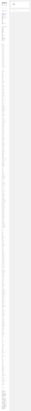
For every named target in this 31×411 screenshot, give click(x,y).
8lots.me (2, 79)
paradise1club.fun (3, 226)
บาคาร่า (2, 33)
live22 (2, 181)
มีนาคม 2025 (3, 54)
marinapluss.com (3, 196)
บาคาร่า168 (3, 343)
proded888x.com (3, 245)
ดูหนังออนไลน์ (3, 16)
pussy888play (3, 252)
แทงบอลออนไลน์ (3, 383)
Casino (2, 116)
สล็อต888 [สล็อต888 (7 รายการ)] (5, 406)
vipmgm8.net (3, 320)
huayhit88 (3, 159)
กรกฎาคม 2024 (3, 61)
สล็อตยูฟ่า (2, 366)
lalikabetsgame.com (3, 178)
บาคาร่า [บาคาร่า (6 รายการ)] (5, 403)
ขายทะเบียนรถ (3, 334)
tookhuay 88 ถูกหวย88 (4, 301)
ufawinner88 (3, 315)
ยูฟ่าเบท (2, 354)
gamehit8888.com (3, 144)
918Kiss (2, 80)
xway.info (3, 327)
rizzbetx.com (3, 255)
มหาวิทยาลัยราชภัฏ (3, 352)
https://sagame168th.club (4, 15)
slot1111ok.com (3, 279)
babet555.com (3, 96)
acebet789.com (3, 85)
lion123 (2, 179)
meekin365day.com (3, 199)
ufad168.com (3, 310)
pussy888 (2, 17)
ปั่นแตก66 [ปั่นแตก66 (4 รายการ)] (3, 405)
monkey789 (3, 208)
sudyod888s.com (3, 292)
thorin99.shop (3, 297)
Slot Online (3, 278)
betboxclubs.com (3, 103)
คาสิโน (2, 335)
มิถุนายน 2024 (3, 62)
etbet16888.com (3, 131)
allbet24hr (3, 89)
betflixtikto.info (3, 105)
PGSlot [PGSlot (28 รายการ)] (3, 399)
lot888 (2, 186)
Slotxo (2, 282)
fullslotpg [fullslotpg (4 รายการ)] (3, 394)
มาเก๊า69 (2, 353)
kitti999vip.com (3, 177)
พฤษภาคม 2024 (3, 63)
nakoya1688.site (3, 218)
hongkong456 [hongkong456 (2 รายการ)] (5, 395)
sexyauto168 (3, 269)
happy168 (3, 152)
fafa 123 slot (3, 135)
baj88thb (2, 98)
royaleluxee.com (3, 261)
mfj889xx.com (3, 205)
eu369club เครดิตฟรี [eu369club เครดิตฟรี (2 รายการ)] (3, 393)
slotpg (2, 34)
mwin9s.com (3, 214)
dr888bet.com (3, 125)
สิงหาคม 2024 (3, 60)
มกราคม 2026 (3, 45)
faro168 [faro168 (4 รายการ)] (6, 393)
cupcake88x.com (3, 122)
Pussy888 (2, 251)
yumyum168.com (3, 329)
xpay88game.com (3, 326)
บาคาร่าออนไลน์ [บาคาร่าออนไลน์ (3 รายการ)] (5, 404)
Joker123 (2, 171)
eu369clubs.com (3, 133)
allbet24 (2, 36)
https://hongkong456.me (4, 23)
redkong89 (3, 253)
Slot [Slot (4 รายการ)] (4, 400)
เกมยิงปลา (2, 373)
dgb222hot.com (3, 123)
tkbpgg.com (3, 299)
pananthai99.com (3, 225)
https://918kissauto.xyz (4, 14)
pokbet (2, 241)
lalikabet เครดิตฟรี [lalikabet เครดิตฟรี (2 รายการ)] (3, 396)
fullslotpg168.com (3, 141)
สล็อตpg (2, 363)
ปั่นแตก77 (2, 347)
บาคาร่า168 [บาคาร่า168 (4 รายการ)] (3, 404)
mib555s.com (3, 206)
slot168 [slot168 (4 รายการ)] (2, 401)
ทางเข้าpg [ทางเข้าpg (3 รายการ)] (3, 403)
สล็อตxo (2, 364)
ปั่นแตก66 (2, 346)
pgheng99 (2, 232)
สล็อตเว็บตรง (3, 29)
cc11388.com (3, 117)
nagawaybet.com (3, 216)
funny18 (2, 142)
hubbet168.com (3, 160)
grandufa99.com (3, 150)
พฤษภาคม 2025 (3, 52)
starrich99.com (3, 289)
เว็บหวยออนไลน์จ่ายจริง (4, 380)
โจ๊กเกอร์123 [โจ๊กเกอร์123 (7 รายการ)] (3, 408)
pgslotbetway (3, 39)
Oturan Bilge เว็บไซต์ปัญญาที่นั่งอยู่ (4, 3)
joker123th (3, 172)
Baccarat (2, 97)
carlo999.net (3, 113)
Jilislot (2, 168)
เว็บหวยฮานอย (3, 381)
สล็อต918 (2, 361)
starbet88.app (3, 288)
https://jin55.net (3, 28)
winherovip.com (3, 325)
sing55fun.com (3, 273)
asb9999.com (3, 94)
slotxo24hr (3, 283)
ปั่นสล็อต (2, 345)
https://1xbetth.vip (3, 35)
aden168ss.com (3, 86)
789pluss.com (3, 76)
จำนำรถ (2, 338)
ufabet (2, 308)
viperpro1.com (3, 319)
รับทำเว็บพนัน (3, 356)
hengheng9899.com (3, 153)
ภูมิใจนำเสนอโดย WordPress (15, 10)
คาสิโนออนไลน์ (3, 336)
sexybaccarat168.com (4, 270)
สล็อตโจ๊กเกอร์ (3, 371)
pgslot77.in (3, 234)
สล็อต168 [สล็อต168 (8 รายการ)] (3, 406)
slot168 (2, 280)
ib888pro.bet (3, 162)
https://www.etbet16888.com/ (4, 158)
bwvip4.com (3, 112)
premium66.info (3, 244)
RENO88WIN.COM (3, 254)
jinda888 (2, 170)
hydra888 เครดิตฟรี (3, 161)
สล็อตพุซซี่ (2, 365)
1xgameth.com (3, 75)
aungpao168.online (3, 95)
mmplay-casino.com (3, 207)
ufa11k (2, 307)
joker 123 (2, 37)
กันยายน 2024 (3, 59)
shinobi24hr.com (3, 272)
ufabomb (2, 309)
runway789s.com (3, 263)
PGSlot (2, 233)
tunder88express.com (4, 306)
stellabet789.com (3, 290)
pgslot (2, 32)
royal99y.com (3, 260)
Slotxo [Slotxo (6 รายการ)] (4, 401)
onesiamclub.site (3, 223)
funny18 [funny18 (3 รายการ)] (5, 394)
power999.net (3, 242)
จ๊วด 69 (2, 337)
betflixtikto (3, 104)
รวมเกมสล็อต (3, 355)
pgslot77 (2, 19)
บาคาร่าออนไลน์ (3, 344)
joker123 (2, 27)
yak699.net (3, 328)
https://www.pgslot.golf (4, 18)
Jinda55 (2, 169)
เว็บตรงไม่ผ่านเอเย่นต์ (3, 375)
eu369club (3, 132)
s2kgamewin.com (3, 264)
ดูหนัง (2, 21)
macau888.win (3, 195)
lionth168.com (3, 180)
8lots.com (2, 77)
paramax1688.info (3, 227)
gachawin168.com (3, 143)
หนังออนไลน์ (3, 372)
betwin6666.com (3, 107)
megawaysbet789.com (4, 200)
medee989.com (3, 198)
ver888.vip (3, 318)
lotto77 (2, 189)
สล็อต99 (2, 362)
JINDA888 (2, 31)
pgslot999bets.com (3, 237)
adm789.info (3, 87)
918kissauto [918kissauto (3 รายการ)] (3, 391)
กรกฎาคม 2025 (3, 50)
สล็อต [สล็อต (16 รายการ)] (5, 405)
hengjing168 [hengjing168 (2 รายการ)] (3, 395)
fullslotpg (2, 20)
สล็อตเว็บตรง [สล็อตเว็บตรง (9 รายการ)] (3, 407)
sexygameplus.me (3, 271)
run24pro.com (3, 262)
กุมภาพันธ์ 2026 (3, 44)
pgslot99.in (3, 236)
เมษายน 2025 (3, 53)
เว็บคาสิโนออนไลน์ (3, 374)
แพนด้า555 (3, 384)
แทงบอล (2, 382)
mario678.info (3, 197)
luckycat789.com (3, 190)
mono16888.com (3, 209)
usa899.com (3, 316)
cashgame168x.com (3, 115)
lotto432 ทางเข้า (3, 187)
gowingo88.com (3, 149)
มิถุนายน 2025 (3, 51)
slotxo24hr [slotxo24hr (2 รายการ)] (6, 401)
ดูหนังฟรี (2, 22)
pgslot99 (2, 235)
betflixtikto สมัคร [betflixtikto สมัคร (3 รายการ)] (3, 392)
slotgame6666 (3, 281)
